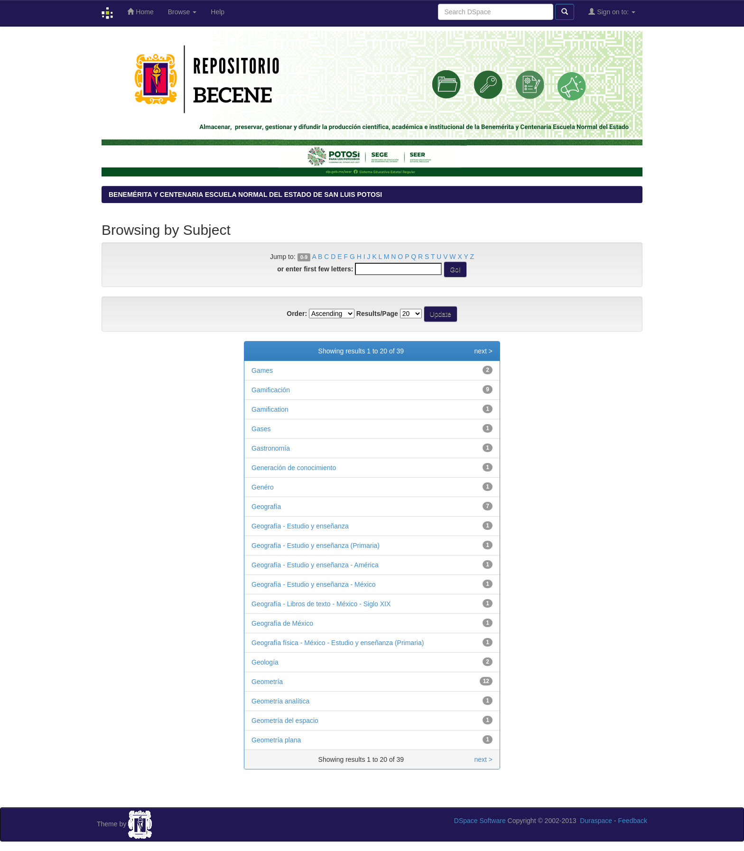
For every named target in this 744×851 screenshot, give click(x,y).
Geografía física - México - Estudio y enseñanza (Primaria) (337, 643)
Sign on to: (611, 12)
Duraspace (596, 820)
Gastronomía (270, 448)
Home (140, 12)
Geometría (267, 681)
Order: (297, 313)
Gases (260, 429)
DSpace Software (480, 820)
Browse (182, 12)
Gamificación (270, 390)
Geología (265, 662)
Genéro (262, 487)
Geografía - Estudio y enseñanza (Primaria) (315, 545)
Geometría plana (276, 740)
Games (262, 370)
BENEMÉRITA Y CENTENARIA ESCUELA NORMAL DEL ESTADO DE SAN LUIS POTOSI (245, 194)
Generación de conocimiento (293, 468)
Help (217, 12)
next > (483, 351)
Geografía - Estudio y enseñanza (300, 526)
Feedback (632, 820)
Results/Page (377, 313)
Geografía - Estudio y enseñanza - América (315, 565)
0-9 (303, 257)
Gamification (269, 409)
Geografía (266, 506)
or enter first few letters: (315, 269)
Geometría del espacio (284, 720)
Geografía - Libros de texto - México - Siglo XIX (321, 604)
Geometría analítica (280, 701)
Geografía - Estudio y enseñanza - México (313, 584)
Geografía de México (282, 623)
